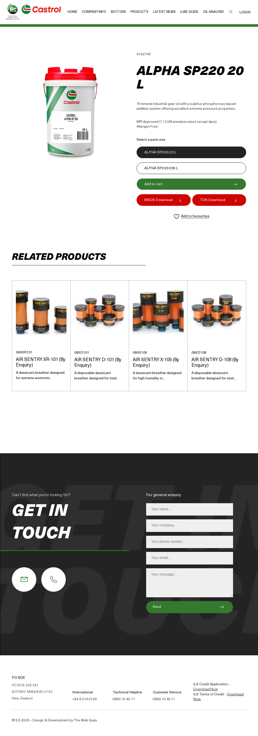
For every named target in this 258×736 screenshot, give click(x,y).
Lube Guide (189, 12)
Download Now (205, 689)
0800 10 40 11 (164, 699)
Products (139, 12)
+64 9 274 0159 (84, 699)
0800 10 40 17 (124, 699)
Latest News (164, 12)
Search (230, 11)
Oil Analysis (213, 12)
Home (72, 12)
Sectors (118, 12)
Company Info (94, 12)
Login (244, 12)
